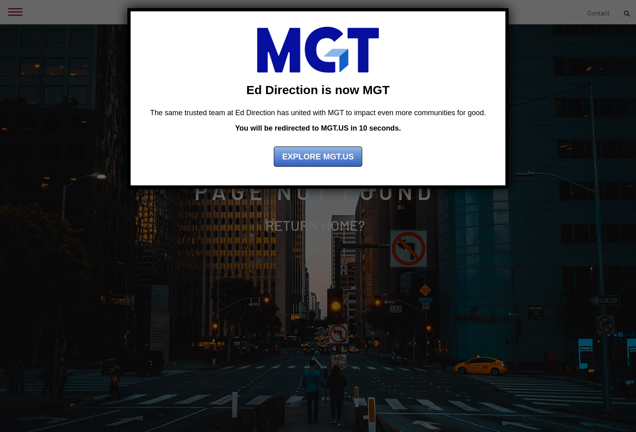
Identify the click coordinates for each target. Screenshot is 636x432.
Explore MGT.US (318, 156)
